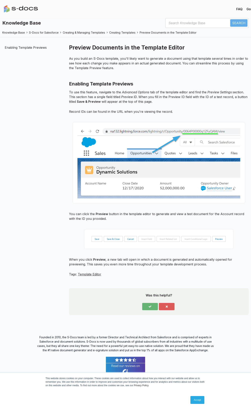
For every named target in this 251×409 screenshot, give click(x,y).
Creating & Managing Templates (84, 32)
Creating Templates (122, 32)
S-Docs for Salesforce (44, 32)
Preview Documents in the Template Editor (168, 32)
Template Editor (89, 274)
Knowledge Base (13, 32)
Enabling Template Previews (26, 48)
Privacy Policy (141, 385)
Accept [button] (197, 400)
